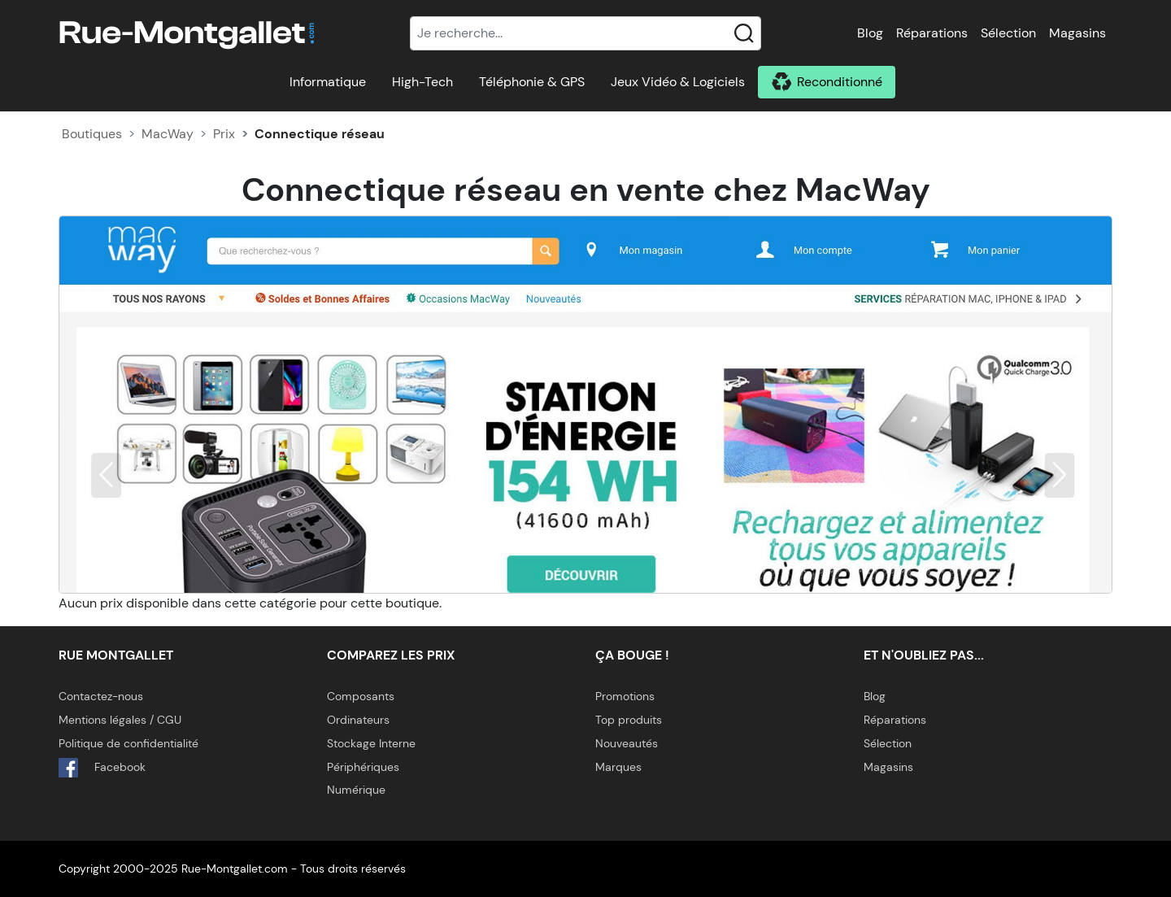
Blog (870, 32)
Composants (360, 696)
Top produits (628, 719)
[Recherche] (585, 33)
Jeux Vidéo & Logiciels (678, 81)
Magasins (1077, 32)
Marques (618, 767)
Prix (224, 133)
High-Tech (422, 81)
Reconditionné (839, 81)
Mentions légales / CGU (120, 719)
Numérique (356, 789)
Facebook (102, 767)
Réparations (932, 32)
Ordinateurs (358, 719)
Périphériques (363, 767)
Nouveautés (626, 743)
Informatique (327, 81)
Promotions (625, 696)
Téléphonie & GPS (532, 81)
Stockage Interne (371, 743)
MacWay (167, 133)
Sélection (1008, 32)
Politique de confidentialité (128, 743)
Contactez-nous (101, 696)
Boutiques (92, 133)
